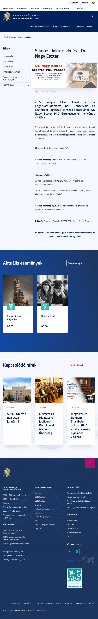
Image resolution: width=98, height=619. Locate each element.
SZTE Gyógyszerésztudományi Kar (16, 543)
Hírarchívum (8, 85)
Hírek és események (39, 26)
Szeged (69, 536)
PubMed (6, 503)
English (85, 3)
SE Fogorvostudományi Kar (13, 551)
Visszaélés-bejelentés (45, 603)
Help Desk (38, 528)
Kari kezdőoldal (8, 8)
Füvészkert (71, 524)
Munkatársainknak (62, 8)
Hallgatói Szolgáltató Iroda (44, 509)
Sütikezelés (15, 603)
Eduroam (38, 513)
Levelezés (38, 493)
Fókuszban (8, 66)
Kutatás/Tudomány (61, 26)
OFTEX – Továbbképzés (11, 499)
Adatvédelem (29, 603)
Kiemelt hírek (9, 56)
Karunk (90, 26)
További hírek (76, 365)
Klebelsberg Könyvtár (43, 517)
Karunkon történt (11, 72)
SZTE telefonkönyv (42, 497)
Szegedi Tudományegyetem (26, 15)
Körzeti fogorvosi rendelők (76, 497)
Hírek (20, 37)
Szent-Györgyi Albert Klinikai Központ (81, 507)
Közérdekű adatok (65, 603)
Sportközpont (72, 520)
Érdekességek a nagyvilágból (10, 78)
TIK (36, 520)
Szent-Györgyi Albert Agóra (45, 524)
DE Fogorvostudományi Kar (13, 555)
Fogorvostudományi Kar (25, 18)
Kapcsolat (74, 3)
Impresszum (80, 603)
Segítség (91, 603)
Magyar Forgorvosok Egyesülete (15, 507)
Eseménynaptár (75, 263)
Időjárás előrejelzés (74, 532)
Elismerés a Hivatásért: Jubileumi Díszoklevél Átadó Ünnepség (46, 423)
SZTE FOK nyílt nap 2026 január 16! (16, 418)
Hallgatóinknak (48, 8)
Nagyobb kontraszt (93, 2)
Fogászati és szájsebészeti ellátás (79, 493)
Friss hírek (27, 37)
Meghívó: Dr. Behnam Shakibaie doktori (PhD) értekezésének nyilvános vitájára (80, 425)
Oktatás (78, 26)
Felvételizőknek (22, 8)
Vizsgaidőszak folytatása (14, 317)
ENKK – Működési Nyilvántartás (15, 495)
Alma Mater (80, 8)
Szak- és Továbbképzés (11, 511)
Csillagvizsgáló (72, 528)
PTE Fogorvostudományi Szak (14, 559)
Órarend (38, 505)
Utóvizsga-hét (48, 316)
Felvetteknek (34, 8)
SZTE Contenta (40, 501)
